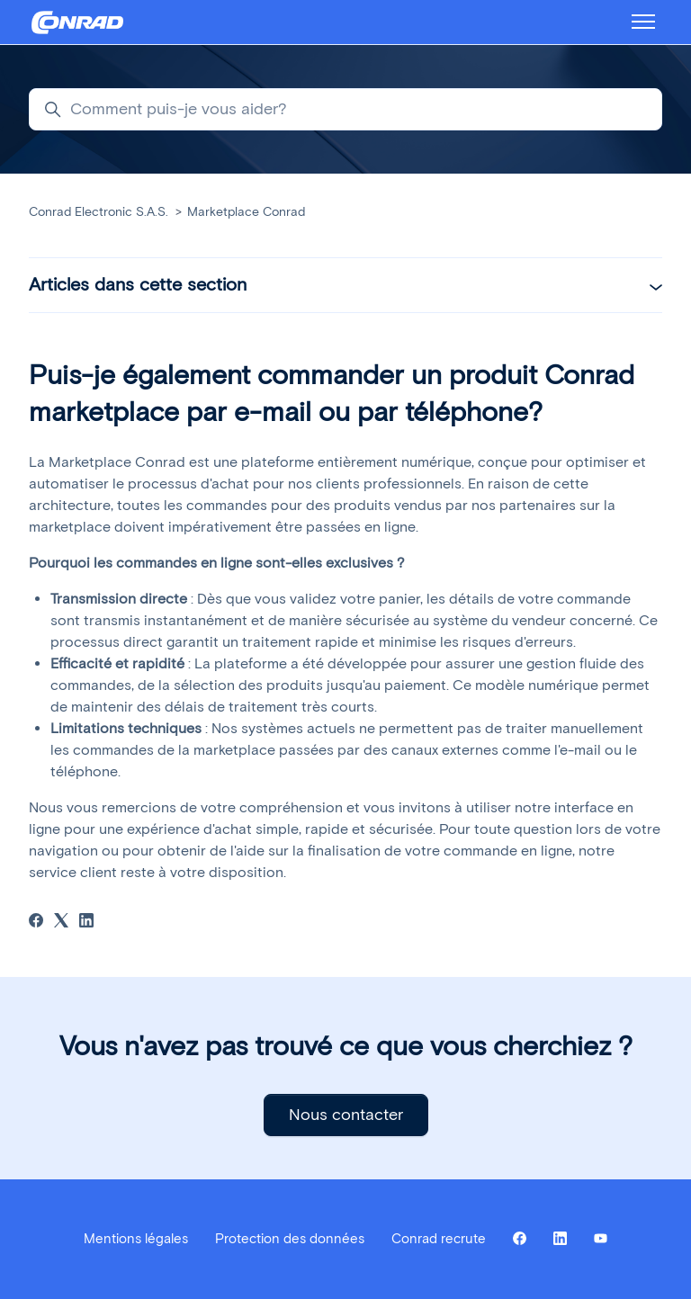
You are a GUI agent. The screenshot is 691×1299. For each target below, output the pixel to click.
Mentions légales (136, 1239)
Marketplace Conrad (246, 211)
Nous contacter (346, 1114)
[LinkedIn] (86, 922)
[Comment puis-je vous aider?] (345, 109)
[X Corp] (61, 922)
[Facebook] (36, 922)
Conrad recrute (438, 1239)
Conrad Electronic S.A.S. (98, 211)
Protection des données (289, 1239)
